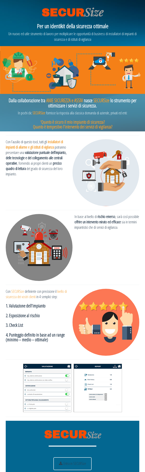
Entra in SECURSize (72, 463)
